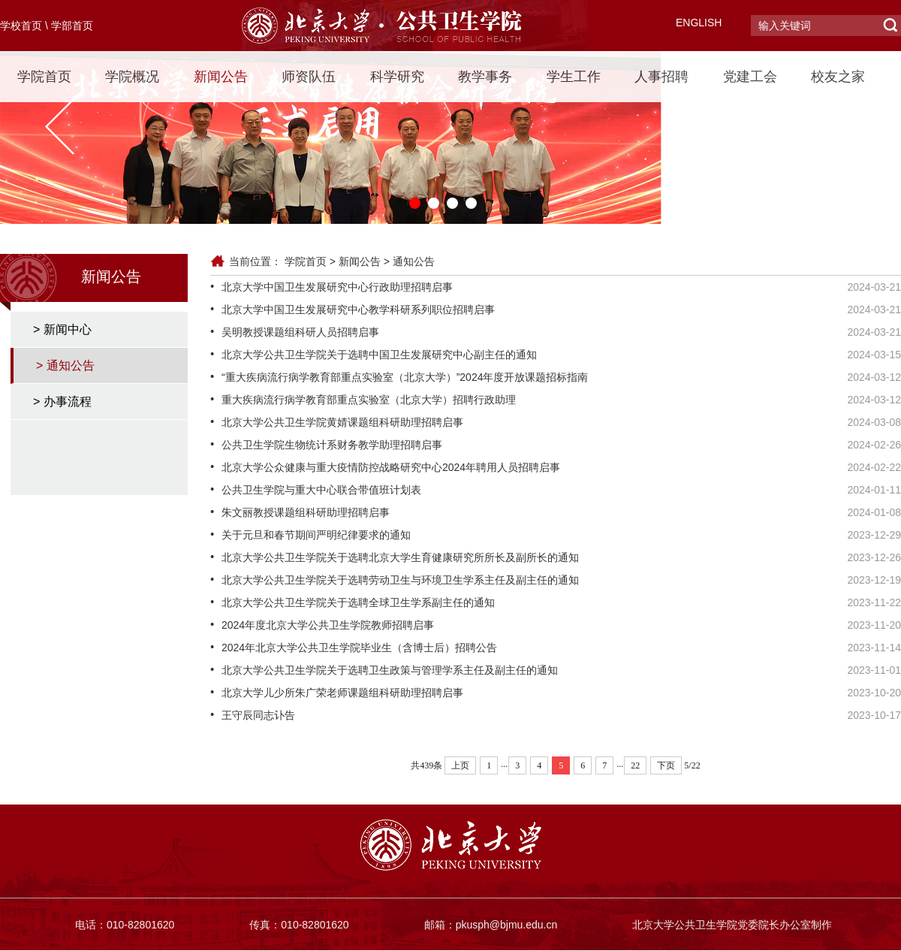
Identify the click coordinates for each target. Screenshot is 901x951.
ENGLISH (699, 23)
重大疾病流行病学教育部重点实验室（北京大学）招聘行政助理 (368, 400)
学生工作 (574, 76)
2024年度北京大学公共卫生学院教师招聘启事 (327, 625)
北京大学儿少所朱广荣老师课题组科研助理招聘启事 (342, 693)
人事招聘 (661, 76)
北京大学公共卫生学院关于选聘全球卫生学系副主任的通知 (358, 602)
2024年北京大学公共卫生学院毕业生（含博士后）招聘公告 (359, 648)
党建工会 (750, 76)
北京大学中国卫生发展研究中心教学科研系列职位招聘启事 (358, 309)
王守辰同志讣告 (258, 715)
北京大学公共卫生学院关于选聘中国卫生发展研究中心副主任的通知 (379, 355)
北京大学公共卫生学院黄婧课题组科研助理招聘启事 (342, 422)
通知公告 (414, 261)
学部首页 (72, 26)
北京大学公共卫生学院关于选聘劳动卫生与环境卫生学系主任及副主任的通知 (400, 580)
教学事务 (485, 76)
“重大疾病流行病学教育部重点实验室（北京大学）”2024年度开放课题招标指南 (404, 377)
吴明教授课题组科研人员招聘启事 (300, 332)
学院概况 (132, 76)
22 (635, 765)
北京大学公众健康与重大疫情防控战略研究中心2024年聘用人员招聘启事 (390, 467)
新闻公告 (221, 76)
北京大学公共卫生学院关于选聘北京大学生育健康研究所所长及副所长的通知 (400, 557)
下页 (666, 765)
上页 (460, 765)
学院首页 (44, 76)
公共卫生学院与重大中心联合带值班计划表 (321, 490)
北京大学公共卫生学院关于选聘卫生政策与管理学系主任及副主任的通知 (389, 670)
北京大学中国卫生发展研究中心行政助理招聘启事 (337, 287)
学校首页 (21, 26)
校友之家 (838, 76)
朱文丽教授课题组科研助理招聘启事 (305, 512)
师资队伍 (309, 76)
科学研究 (397, 76)
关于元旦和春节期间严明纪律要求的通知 (316, 535)
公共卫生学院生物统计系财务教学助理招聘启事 (331, 445)
